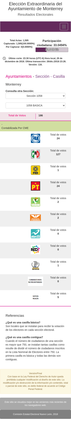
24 (58, 138)
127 (58, 154)
